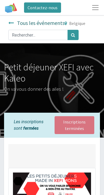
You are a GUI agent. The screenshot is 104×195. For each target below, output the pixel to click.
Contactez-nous (43, 7)
